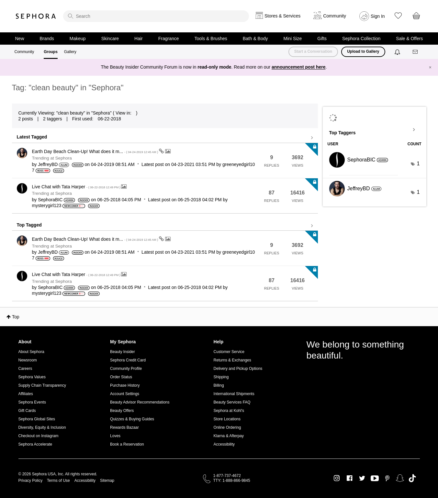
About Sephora (31, 351)
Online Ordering (227, 427)
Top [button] (15, 316)
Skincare (110, 38)
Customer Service (229, 351)
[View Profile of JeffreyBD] (48, 164)
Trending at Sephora (52, 158)
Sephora (36, 16)
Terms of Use (58, 480)
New (19, 38)
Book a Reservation (127, 444)
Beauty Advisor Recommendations (139, 402)
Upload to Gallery (363, 51)
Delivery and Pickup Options (238, 368)
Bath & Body (255, 38)
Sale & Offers (409, 38)
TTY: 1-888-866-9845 (231, 480)
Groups (51, 52)
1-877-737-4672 (227, 475)
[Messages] (415, 52)
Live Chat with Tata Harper (76, 186)
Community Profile (126, 368)
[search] (156, 16)
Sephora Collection (361, 38)
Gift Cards (27, 410)
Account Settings (124, 394)
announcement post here (298, 67)
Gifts (322, 38)
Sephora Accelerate (35, 444)
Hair (138, 38)
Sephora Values (32, 377)
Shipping (221, 377)
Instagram (337, 478)
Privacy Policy (30, 480)
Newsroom (27, 360)
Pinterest (387, 478)
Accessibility (224, 444)
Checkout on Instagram (38, 436)
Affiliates (25, 394)
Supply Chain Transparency (42, 385)
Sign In (378, 16)
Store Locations (227, 419)
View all (165, 137)
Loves (115, 436)
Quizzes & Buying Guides (132, 419)
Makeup (78, 38)
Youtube (375, 478)
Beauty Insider (122, 351)
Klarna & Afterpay (229, 436)
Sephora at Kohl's (229, 410)
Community (24, 52)
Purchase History (125, 385)
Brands (47, 38)
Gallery (70, 52)
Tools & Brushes (211, 38)
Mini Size (293, 38)
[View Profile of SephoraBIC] (50, 199)
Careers (25, 368)
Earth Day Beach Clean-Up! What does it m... (95, 151)
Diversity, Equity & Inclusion (42, 427)
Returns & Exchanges (232, 360)
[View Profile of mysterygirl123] (47, 205)
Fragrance (168, 38)
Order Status (121, 377)
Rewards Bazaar (124, 427)
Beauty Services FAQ (232, 402)
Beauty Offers (122, 410)
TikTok (412, 478)
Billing (219, 385)
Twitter (362, 478)
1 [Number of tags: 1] (418, 163)
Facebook (349, 478)
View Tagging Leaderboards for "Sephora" (374, 129)
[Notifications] (398, 52)
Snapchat (400, 478)
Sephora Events (32, 402)
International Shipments (234, 394)
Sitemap (107, 480)
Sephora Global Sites (36, 419)
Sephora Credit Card (128, 360)
